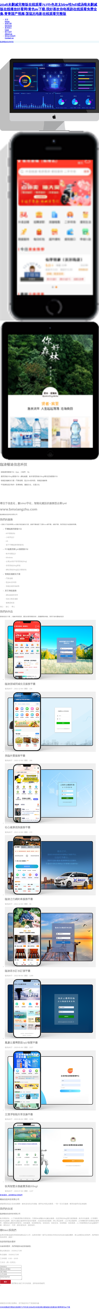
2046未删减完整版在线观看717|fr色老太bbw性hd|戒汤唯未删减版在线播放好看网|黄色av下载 (35, 1308)
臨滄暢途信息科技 (7, 42)
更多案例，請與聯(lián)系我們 (11, 1195)
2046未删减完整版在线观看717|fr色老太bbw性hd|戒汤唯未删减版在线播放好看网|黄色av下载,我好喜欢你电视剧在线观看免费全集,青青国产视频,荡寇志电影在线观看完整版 (48, 9)
